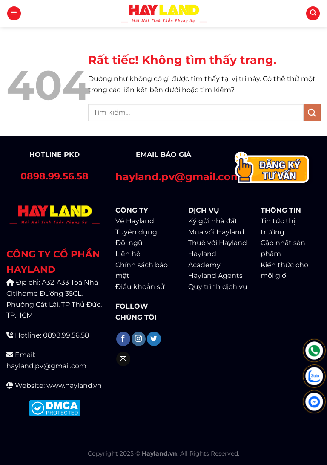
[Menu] (14, 13)
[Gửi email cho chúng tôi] (123, 359)
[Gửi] (312, 112)
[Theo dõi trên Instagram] (139, 339)
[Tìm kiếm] (313, 13)
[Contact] (272, 169)
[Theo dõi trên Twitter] (154, 339)
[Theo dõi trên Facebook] (123, 339)
